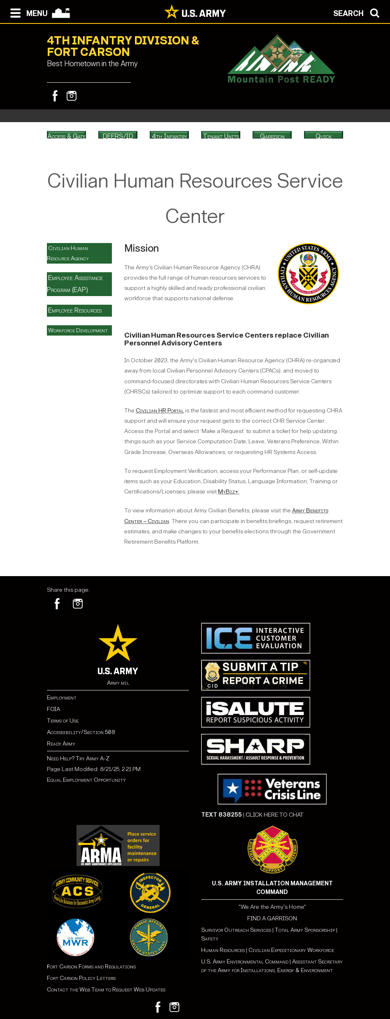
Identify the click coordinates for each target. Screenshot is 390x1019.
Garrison (272, 136)
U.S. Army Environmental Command (244, 961)
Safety (209, 938)
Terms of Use (63, 720)
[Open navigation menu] (27, 12)
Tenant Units (221, 136)
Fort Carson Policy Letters (81, 978)
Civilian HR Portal (160, 410)
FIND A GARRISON (272, 918)
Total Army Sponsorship (305, 929)
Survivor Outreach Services (236, 929)
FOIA (53, 709)
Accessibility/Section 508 (81, 732)
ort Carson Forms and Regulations (91, 966)
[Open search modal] (358, 12)
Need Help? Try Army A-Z (78, 758)
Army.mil (118, 682)
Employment (62, 697)
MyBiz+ (228, 491)
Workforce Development (78, 330)
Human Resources (223, 950)
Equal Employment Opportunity (86, 779)
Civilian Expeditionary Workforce (291, 950)
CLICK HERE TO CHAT (275, 814)
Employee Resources (75, 310)
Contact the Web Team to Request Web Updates (106, 989)
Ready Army (61, 743)
